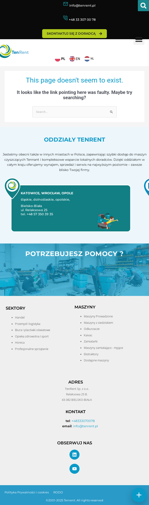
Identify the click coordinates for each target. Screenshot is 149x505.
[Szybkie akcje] (139, 495)
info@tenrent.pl (82, 5)
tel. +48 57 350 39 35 (35, 214)
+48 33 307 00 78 (82, 19)
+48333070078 (83, 421)
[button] (143, 5)
